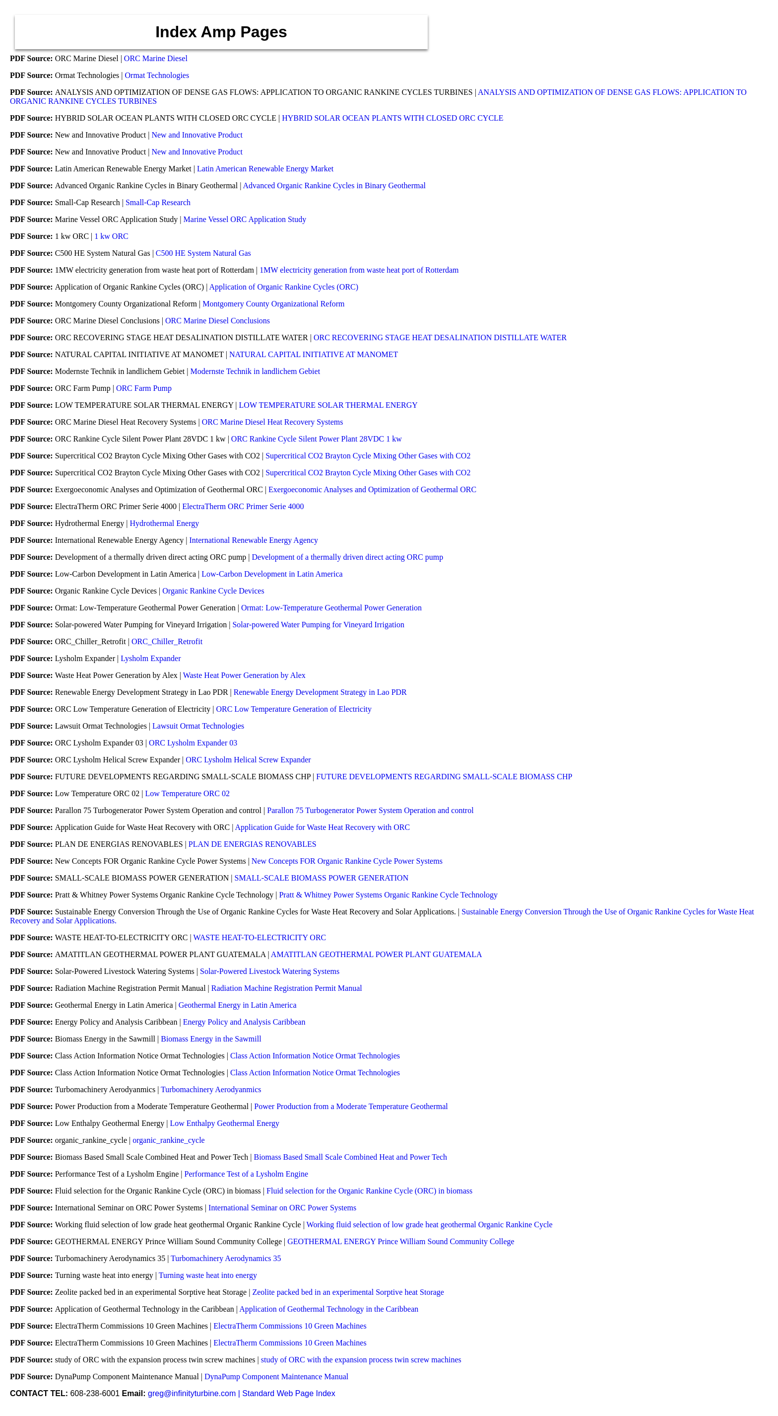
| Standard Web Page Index (286, 1393)
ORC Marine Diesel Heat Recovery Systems (272, 422)
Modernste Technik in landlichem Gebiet (255, 371)
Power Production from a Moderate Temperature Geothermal (351, 1106)
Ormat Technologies (157, 75)
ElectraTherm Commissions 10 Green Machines (289, 1326)
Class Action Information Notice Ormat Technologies (315, 1055)
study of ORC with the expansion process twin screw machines (361, 1359)
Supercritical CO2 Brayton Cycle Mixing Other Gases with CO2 (367, 455)
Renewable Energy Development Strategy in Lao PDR (320, 692)
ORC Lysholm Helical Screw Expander (248, 759)
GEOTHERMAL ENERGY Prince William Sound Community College (400, 1241)
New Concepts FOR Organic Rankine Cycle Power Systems (347, 861)
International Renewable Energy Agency (253, 540)
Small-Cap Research (158, 202)
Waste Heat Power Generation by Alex (244, 675)
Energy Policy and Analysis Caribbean (244, 1022)
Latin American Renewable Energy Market (265, 168)
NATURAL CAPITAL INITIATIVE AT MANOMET (313, 354)
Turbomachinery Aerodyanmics (211, 1089)
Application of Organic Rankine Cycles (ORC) (284, 287)
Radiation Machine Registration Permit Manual (286, 988)
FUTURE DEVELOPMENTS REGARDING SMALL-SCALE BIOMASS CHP (444, 776)
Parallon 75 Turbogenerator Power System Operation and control (370, 810)
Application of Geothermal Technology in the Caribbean (328, 1309)
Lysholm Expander (151, 658)
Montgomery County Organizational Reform (273, 303)
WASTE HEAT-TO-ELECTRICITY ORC (259, 937)
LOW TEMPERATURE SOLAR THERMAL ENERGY (328, 405)
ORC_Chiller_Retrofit (166, 641)
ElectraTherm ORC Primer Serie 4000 (243, 506)
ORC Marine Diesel (156, 58)
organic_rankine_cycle (168, 1140)
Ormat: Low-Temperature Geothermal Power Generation (331, 607)
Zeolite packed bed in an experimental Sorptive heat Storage (348, 1292)
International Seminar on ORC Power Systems (282, 1207)
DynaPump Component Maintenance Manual (276, 1376)
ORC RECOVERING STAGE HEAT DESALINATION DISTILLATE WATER (440, 337)
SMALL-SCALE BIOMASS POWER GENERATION (322, 878)
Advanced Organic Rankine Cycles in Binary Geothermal (334, 185)
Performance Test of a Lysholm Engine (247, 1174)
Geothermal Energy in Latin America (238, 1005)
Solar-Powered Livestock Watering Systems (269, 971)
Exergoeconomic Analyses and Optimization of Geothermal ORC (372, 489)
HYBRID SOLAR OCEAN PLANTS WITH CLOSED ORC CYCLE (392, 118)
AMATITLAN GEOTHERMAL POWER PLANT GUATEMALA (376, 954)
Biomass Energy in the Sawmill (211, 1039)
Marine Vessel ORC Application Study (245, 219)
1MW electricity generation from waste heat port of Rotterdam (358, 270)
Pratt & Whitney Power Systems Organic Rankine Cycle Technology (388, 895)
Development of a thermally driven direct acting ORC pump (348, 557)
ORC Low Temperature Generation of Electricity (294, 709)
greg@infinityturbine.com (193, 1393)
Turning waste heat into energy (208, 1275)
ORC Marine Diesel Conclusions (217, 320)
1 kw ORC (111, 236)
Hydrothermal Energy (164, 523)
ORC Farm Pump (144, 388)
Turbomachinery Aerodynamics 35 (226, 1258)
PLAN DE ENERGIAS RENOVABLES (253, 844)
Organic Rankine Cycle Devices (213, 591)
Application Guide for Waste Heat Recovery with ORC (322, 827)
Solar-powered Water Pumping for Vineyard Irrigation (318, 624)
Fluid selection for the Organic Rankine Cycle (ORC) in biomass (369, 1191)
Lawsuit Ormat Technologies (198, 726)
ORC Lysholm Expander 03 (193, 743)
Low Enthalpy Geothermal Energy (224, 1123)
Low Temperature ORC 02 (187, 793)
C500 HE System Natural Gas (203, 253)
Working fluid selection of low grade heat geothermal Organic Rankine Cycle (430, 1224)
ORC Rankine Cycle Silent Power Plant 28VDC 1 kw (316, 439)
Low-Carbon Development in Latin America (271, 574)
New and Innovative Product (197, 135)
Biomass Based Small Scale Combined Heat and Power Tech (350, 1157)
